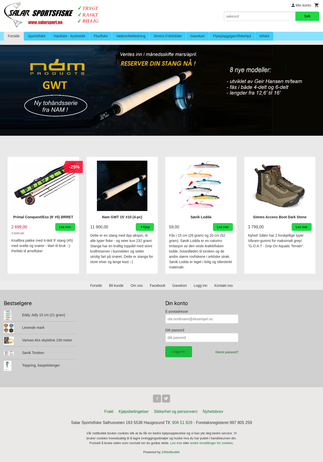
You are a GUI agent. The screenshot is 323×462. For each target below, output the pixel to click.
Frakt (108, 411)
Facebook (157, 285)
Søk (307, 16)
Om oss (137, 285)
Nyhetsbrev (213, 411)
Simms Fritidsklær (168, 36)
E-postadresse (176, 311)
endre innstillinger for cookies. (212, 443)
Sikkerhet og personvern (176, 411)
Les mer (176, 443)
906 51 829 (182, 422)
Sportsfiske (36, 36)
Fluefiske (101, 36)
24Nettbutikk (171, 452)
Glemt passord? (226, 352)
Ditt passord (174, 330)
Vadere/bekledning (130, 36)
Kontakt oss (223, 285)
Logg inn (200, 285)
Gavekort (197, 36)
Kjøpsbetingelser (134, 411)
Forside (14, 36)
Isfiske (264, 36)
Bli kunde (116, 285)
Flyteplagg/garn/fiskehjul (232, 36)
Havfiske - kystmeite (69, 36)
